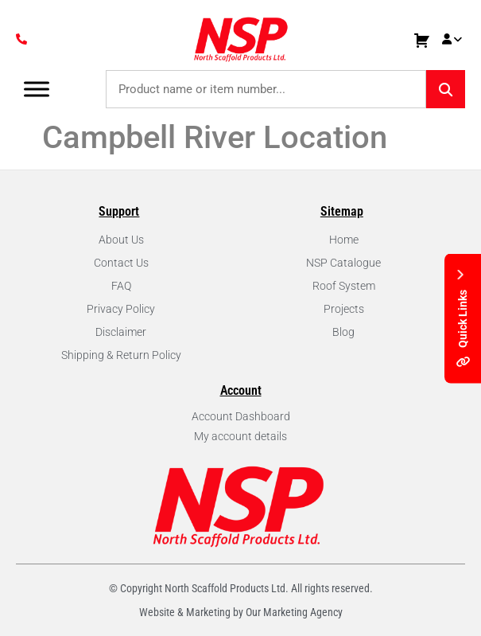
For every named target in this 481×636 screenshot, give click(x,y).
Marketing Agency (303, 612)
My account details (240, 436)
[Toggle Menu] (36, 88)
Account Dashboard (241, 416)
